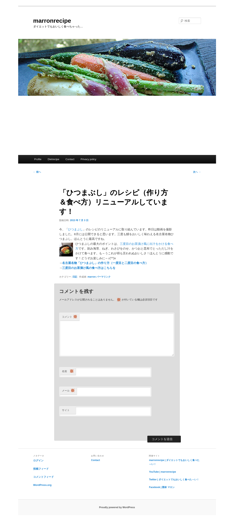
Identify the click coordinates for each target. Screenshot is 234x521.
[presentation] (89, 426)
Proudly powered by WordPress (117, 507)
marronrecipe (52, 20)
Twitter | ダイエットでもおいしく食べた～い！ (174, 479)
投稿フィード (41, 468)
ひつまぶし (75, 229)
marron (92, 276)
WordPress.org (42, 484)
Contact (69, 159)
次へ (197, 172)
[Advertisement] (117, 125)
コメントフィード (43, 476)
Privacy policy (88, 159)
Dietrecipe (53, 159)
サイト (66, 410)
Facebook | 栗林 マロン (161, 487)
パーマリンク (103, 276)
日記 (74, 276)
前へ (37, 172)
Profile (38, 159)
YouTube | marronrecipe (162, 471)
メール (68, 391)
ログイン (38, 460)
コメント (69, 317)
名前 (68, 371)
